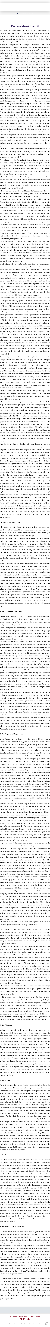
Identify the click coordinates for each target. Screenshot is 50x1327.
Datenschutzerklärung (18, 1316)
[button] (25, 7)
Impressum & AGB (34, 1316)
